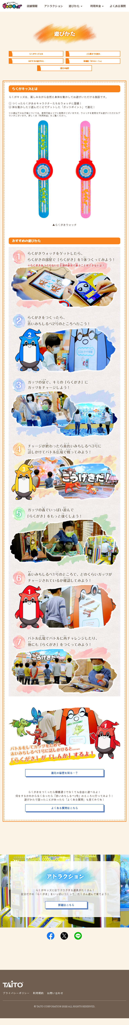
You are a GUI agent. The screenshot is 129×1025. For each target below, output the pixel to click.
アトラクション (53, 6)
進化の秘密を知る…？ (64, 780)
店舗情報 (32, 6)
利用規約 (38, 1000)
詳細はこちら (66, 912)
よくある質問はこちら (64, 815)
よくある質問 (118, 6)
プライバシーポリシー (16, 1000)
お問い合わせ (55, 1000)
